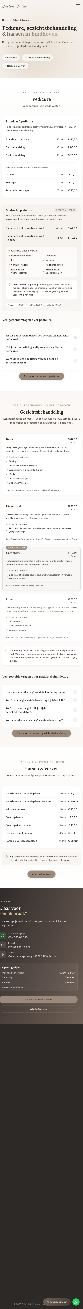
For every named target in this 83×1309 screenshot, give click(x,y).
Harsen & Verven (15, 66)
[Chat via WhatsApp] (76, 1302)
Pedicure (11, 57)
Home (5, 20)
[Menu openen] (78, 6)
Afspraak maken (57, 1301)
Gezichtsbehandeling (37, 57)
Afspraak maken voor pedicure (42, 377)
